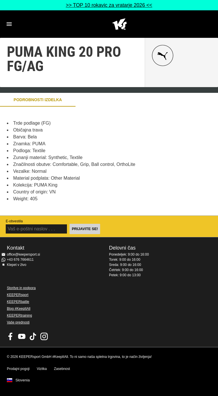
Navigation (9, 24)
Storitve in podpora (21, 288)
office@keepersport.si (23, 254)
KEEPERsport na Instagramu (44, 336)
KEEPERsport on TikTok (33, 336)
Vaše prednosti (18, 322)
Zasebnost (62, 369)
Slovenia (22, 380)
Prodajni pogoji (18, 369)
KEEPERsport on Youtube (21, 336)
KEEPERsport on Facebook (10, 336)
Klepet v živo (16, 265)
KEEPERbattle (18, 302)
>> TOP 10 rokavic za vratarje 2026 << (109, 5)
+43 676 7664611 (20, 260)
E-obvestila (14, 221)
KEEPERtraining (19, 315)
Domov (119, 24)
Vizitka (42, 369)
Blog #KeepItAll (18, 309)
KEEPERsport (17, 295)
